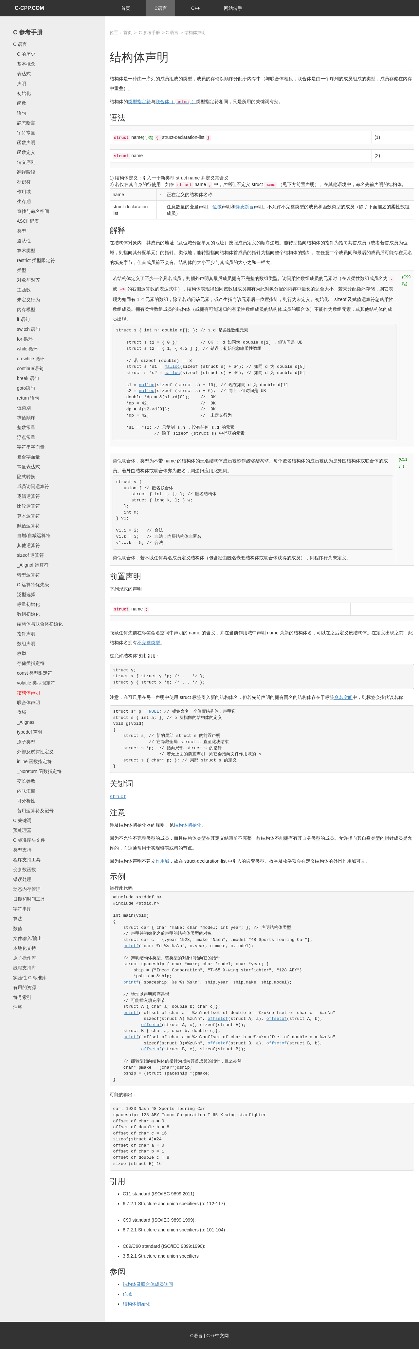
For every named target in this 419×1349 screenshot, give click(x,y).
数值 (17, 928)
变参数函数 (24, 869)
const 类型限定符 (32, 673)
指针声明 (24, 633)
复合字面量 (26, 456)
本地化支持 (24, 948)
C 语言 (20, 44)
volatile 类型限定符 (34, 682)
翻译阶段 (24, 172)
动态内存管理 (27, 889)
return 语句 (26, 398)
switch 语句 (26, 329)
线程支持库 (24, 967)
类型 (19, 231)
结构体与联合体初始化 (38, 624)
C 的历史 (24, 54)
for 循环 (23, 339)
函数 (19, 103)
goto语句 (24, 388)
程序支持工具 (27, 859)
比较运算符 (26, 506)
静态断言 (24, 122)
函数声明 (24, 142)
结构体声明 (26, 692)
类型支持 (22, 849)
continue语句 (28, 368)
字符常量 (24, 132)
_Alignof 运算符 (30, 565)
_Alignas (23, 722)
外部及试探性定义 (33, 751)
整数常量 (24, 427)
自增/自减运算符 (31, 535)
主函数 (22, 289)
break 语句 (26, 378)
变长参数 (24, 781)
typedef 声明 (27, 732)
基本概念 (24, 63)
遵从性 (22, 240)
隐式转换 (24, 476)
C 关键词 (22, 820)
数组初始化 (26, 614)
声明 (19, 83)
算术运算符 (26, 515)
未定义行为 (26, 299)
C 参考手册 (28, 32)
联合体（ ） (175, 101)
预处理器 (22, 830)
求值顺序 (24, 417)
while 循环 (25, 348)
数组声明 (24, 643)
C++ (195, 8)
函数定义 (24, 152)
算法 (17, 918)
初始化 (22, 93)
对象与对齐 (26, 280)
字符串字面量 (29, 447)
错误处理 (22, 879)
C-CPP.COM (29, 8)
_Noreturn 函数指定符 (37, 771)
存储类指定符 (29, 663)
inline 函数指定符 (32, 761)
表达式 (22, 73)
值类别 (22, 407)
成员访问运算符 (31, 486)
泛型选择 (24, 594)
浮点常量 (24, 437)
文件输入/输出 (27, 938)
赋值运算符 (26, 525)
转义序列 (24, 162)
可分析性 (24, 800)
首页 (125, 8)
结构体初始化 (187, 824)
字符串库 (22, 908)
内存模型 (24, 309)
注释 (17, 1007)
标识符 (22, 181)
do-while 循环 (29, 358)
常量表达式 (26, 466)
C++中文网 (218, 1335)
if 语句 (21, 319)
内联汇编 (24, 791)
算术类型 (24, 250)
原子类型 (24, 741)
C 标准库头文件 (29, 840)
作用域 (22, 191)
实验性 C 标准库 (29, 977)
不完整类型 (148, 642)
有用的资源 (24, 987)
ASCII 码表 (26, 221)
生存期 (22, 201)
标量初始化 (26, 604)
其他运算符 (26, 545)
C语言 (161, 8)
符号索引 (22, 997)
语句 (19, 113)
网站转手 (233, 8)
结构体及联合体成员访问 (148, 1283)
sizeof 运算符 (28, 555)
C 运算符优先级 (31, 584)
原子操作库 (24, 958)
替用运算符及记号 (33, 810)
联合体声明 (26, 702)
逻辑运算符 (26, 496)
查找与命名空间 (31, 211)
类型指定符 (139, 101)
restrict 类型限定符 (34, 260)
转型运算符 (26, 574)
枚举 (19, 653)
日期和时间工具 (29, 899)
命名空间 (343, 697)
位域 (19, 712)
